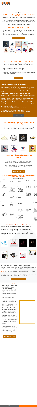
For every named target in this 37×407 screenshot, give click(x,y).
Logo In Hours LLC (29, 103)
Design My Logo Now (18, 115)
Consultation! (32, 259)
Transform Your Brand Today (18, 171)
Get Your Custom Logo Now (9, 336)
